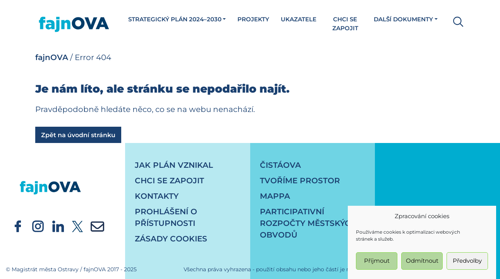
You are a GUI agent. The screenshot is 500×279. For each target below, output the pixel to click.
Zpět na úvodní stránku (78, 135)
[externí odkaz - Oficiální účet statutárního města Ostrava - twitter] (77, 226)
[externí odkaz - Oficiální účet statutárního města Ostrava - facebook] (18, 226)
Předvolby (467, 263)
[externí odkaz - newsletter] (97, 226)
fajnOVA (51, 57)
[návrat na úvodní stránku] (50, 180)
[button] (456, 21)
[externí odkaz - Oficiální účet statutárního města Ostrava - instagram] (38, 226)
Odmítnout (422, 263)
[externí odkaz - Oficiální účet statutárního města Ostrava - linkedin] (58, 226)
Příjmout (377, 263)
